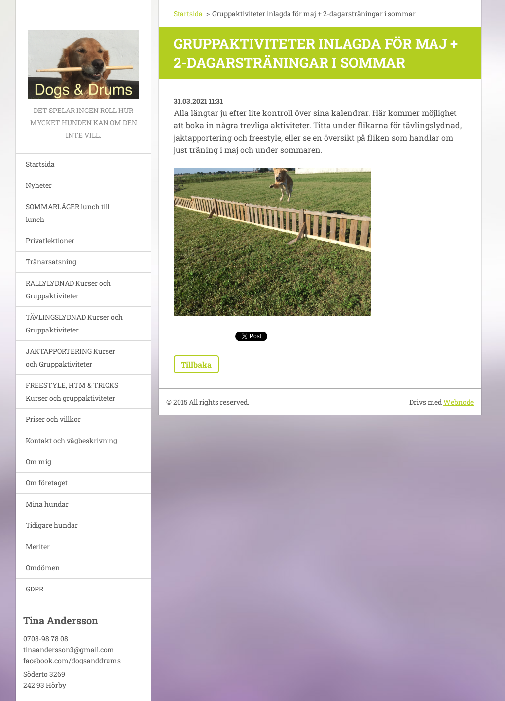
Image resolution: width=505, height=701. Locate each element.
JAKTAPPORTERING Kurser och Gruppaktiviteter (70, 357)
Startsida (40, 164)
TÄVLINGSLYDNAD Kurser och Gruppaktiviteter (74, 323)
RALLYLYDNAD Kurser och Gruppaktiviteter (68, 289)
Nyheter (39, 185)
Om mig (38, 461)
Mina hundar (47, 504)
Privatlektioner (50, 240)
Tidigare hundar (52, 525)
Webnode (458, 401)
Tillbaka (196, 364)
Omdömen (43, 567)
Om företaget (47, 482)
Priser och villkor (53, 419)
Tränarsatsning (51, 261)
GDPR (34, 588)
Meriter (38, 546)
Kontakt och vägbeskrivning (71, 440)
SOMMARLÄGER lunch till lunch (67, 213)
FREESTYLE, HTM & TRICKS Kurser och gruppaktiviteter (72, 391)
